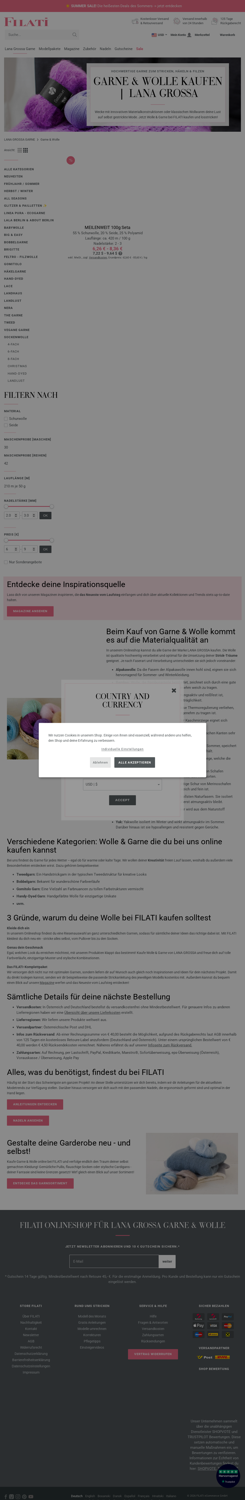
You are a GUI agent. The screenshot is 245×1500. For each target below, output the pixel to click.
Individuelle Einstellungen (122, 749)
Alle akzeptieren (134, 762)
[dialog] (122, 750)
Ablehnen (100, 762)
